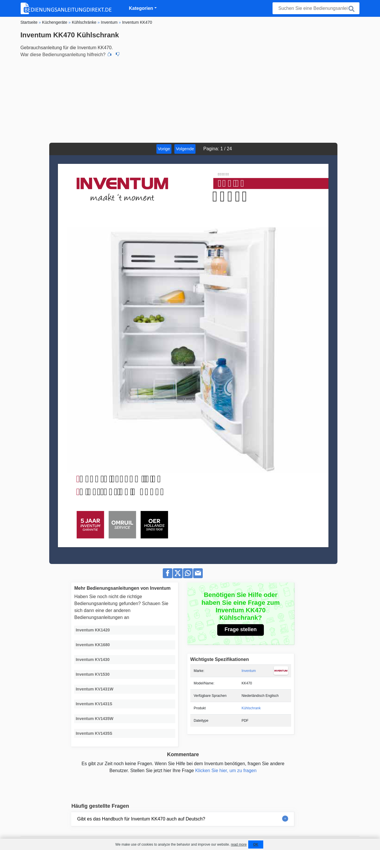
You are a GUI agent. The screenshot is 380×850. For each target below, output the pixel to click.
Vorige (164, 148)
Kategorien (141, 8)
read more (239, 844)
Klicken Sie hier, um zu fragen (226, 770)
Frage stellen (240, 629)
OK (255, 844)
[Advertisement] (189, 99)
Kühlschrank (251, 708)
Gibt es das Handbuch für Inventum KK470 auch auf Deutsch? (141, 818)
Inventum (249, 671)
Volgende (185, 148)
